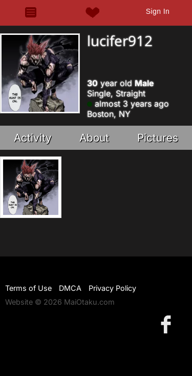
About (94, 137)
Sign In (157, 11)
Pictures (157, 137)
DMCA (70, 288)
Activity (33, 137)
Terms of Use (28, 288)
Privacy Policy (112, 288)
